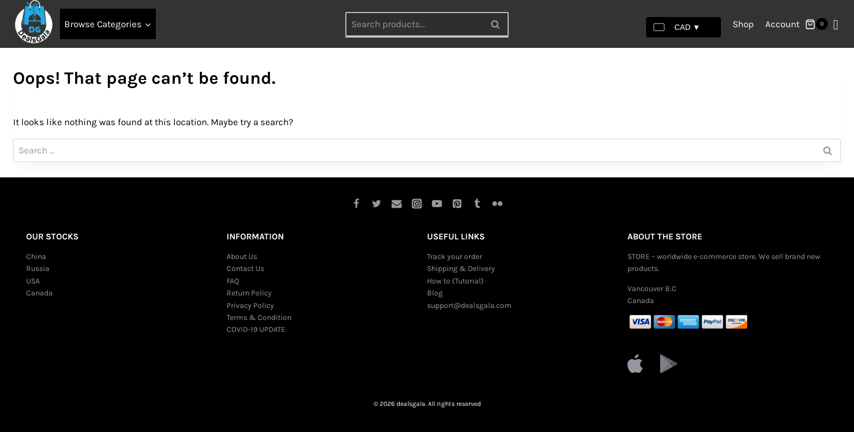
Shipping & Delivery (461, 268)
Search (498, 24)
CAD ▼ (677, 27)
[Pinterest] (457, 204)
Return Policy (249, 293)
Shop (743, 23)
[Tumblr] (477, 204)
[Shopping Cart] (816, 24)
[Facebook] (356, 204)
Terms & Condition (259, 317)
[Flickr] (497, 204)
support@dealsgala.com (469, 305)
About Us (242, 256)
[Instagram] (417, 204)
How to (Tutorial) (455, 281)
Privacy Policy (250, 305)
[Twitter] (377, 204)
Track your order (454, 256)
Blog (435, 293)
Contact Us (245, 268)
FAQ (233, 281)
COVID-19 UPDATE (256, 329)
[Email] (397, 204)
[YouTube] (437, 204)
